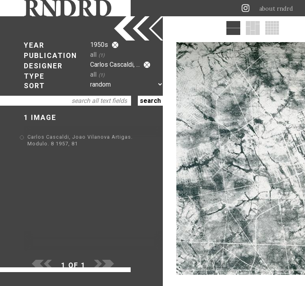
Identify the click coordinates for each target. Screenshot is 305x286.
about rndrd (276, 8)
